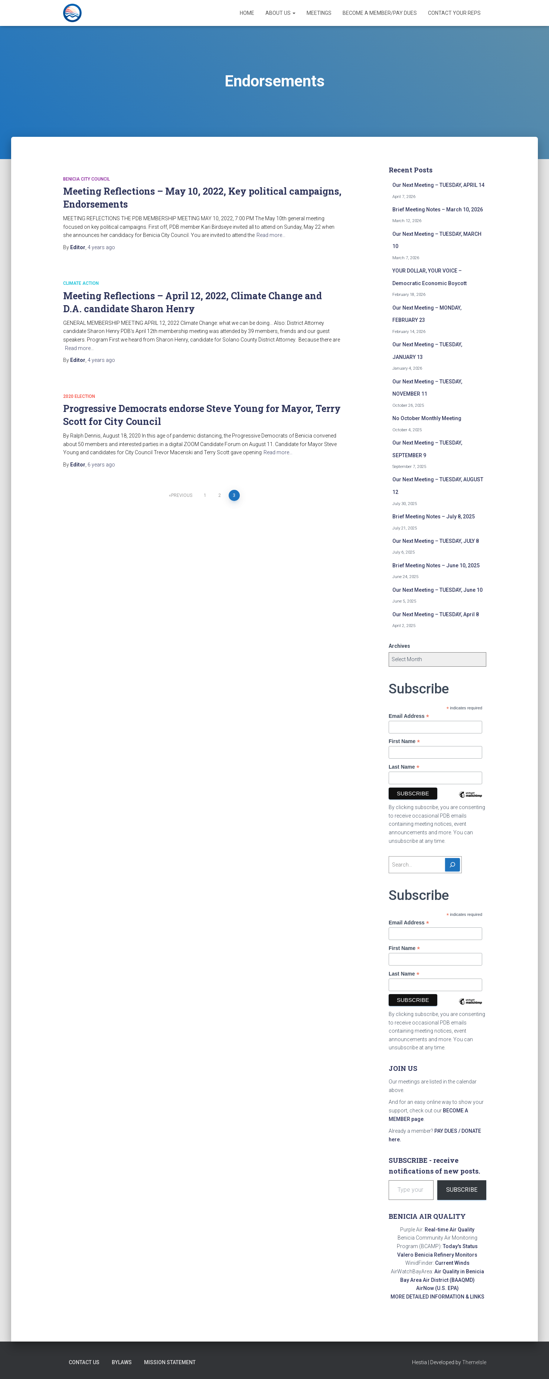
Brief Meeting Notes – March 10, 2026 (437, 209)
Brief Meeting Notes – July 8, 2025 (433, 516)
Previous (181, 495)
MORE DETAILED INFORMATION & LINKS (437, 1297)
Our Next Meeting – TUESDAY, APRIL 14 (438, 185)
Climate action (81, 283)
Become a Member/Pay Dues (380, 13)
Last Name (404, 767)
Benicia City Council (86, 179)
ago (101, 247)
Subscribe (461, 1189)
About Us (280, 13)
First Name (404, 741)
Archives (399, 646)
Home (247, 13)
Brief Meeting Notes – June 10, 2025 (436, 565)
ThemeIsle (474, 1362)
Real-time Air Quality (449, 1230)
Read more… (270, 235)
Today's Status (460, 1246)
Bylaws (122, 1362)
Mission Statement (170, 1362)
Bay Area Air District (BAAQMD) (437, 1280)
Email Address (409, 716)
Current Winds (452, 1263)
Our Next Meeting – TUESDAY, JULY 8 (435, 541)
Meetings (319, 13)
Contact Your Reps (454, 13)
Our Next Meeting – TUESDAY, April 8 (435, 614)
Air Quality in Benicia (459, 1271)
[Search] (452, 864)
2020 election (79, 396)
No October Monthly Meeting (426, 418)
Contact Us (84, 1362)
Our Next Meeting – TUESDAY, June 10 (437, 590)
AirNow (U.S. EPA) (437, 1288)
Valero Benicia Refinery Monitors (437, 1255)
